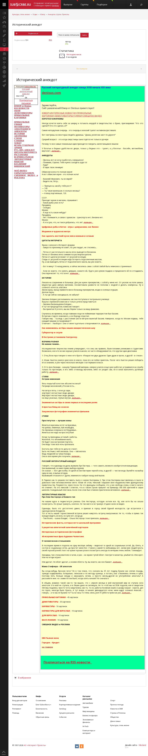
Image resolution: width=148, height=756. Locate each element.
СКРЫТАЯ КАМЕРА (24, 173)
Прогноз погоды (117, 704)
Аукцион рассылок (66, 713)
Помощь (15, 713)
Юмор (42, 14)
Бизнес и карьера (90, 715)
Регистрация (17, 704)
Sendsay (62, 709)
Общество (114, 717)
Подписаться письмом (26, 102)
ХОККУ (18, 143)
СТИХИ (18, 138)
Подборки (105, 3)
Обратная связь (42, 717)
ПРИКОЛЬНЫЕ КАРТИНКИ (22, 116)
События (62, 717)
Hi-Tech (85, 726)
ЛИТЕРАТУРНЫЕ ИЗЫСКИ (23, 160)
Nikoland (142, 745)
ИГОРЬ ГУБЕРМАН (24, 145)
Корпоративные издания (69, 704)
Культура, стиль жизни (21, 14)
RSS (50, 40)
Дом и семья (115, 721)
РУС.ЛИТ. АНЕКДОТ (24, 150)
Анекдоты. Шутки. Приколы (58, 14)
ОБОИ (17, 111)
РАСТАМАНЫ (21, 155)
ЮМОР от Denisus (22, 106)
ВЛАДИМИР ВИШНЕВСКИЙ (22, 165)
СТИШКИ (19, 141)
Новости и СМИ (116, 709)
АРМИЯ (18, 148)
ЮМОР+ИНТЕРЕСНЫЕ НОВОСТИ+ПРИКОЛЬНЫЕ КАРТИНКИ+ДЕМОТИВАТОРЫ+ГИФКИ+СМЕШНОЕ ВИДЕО (72, 114)
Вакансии (40, 713)
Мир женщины (89, 711)
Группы (87, 3)
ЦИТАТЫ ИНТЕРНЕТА (25, 152)
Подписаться (33, 33)
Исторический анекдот (27, 24)
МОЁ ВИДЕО (20, 171)
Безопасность (41, 709)
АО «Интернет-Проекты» (35, 745)
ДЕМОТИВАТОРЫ (23, 113)
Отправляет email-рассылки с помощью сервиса (46, 4)
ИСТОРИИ (19, 134)
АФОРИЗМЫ (20, 136)
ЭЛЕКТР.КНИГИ (22, 129)
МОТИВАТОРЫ (22, 127)
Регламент (16, 709)
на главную (47, 647)
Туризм (86, 707)
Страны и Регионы (118, 713)
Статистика (66, 51)
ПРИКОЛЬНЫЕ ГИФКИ (22, 123)
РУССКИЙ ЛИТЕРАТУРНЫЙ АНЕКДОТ (26, 91)
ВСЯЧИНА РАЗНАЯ (23, 157)
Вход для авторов (19, 700)
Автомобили (88, 703)
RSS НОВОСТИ (21, 108)
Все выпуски (81, 68)
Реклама (62, 700)
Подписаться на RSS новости (66, 662)
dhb (66, 44)
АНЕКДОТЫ (20, 131)
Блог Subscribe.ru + (43, 704)
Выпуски (71, 3)
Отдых (35, 14)
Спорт (112, 700)
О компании (41, 700)
